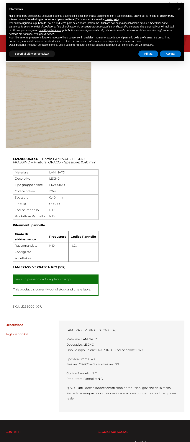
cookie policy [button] (112, 19)
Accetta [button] (170, 53)
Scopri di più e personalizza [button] (32, 53)
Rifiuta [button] (148, 53)
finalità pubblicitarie (50, 30)
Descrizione (15, 325)
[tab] (29, 325)
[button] (179, 9)
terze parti (66, 23)
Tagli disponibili (17, 334)
